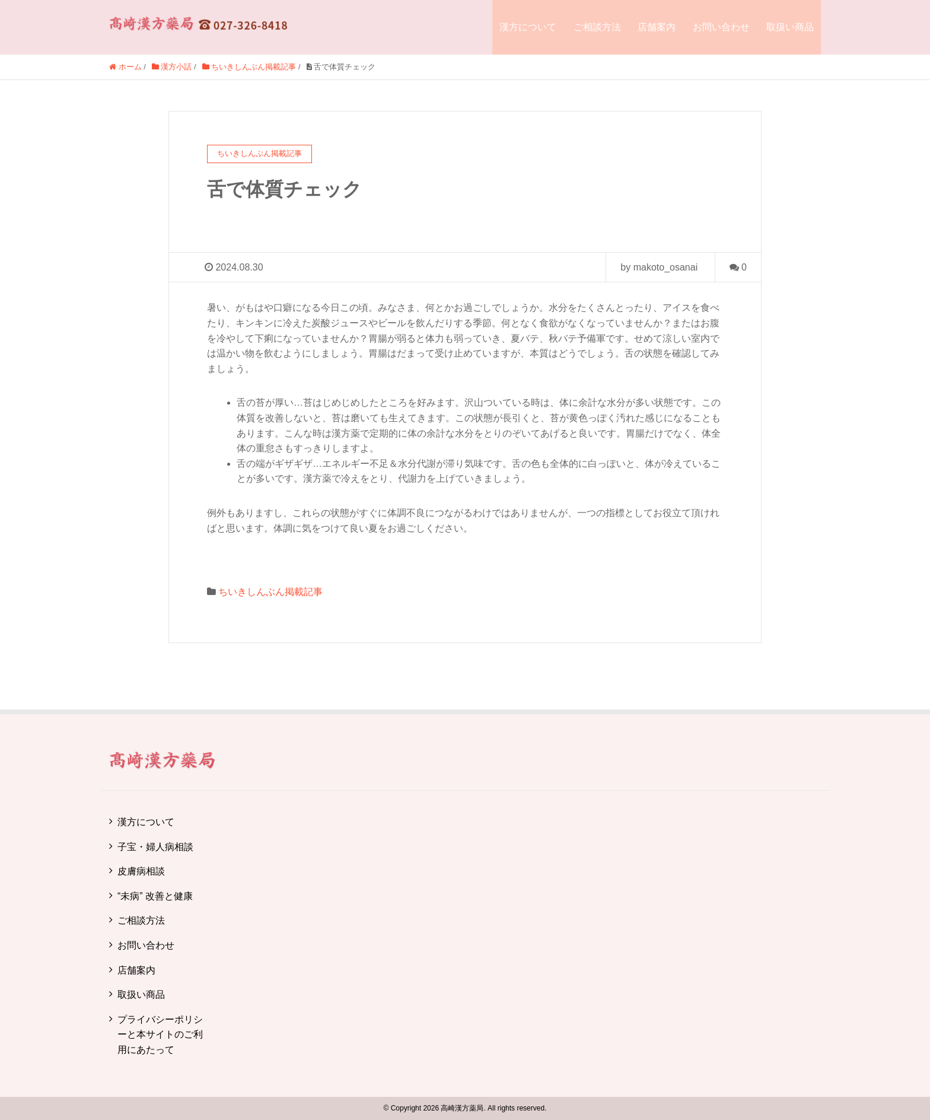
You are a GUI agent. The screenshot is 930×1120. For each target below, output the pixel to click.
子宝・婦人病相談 (155, 847)
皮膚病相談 (141, 871)
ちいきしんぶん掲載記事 (270, 592)
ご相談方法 (597, 27)
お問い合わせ (721, 27)
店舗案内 (657, 27)
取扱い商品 (790, 27)
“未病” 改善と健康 (155, 896)
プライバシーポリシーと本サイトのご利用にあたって (160, 1034)
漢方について (527, 27)
